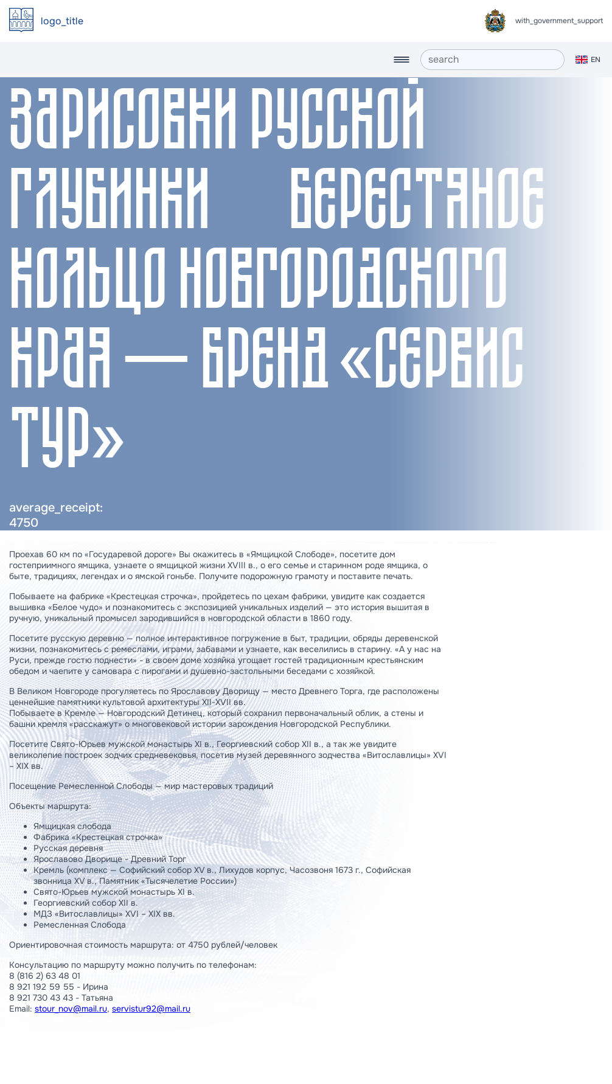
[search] (492, 59)
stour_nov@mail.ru (71, 1008)
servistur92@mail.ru (151, 1008)
